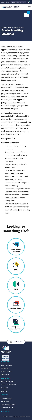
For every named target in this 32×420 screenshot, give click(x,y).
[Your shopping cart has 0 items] (28, 2)
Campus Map (5, 375)
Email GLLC (4, 388)
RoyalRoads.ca (5, 2)
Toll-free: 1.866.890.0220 (8, 385)
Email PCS (4, 391)
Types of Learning (6, 398)
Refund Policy (5, 401)
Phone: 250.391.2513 (7, 382)
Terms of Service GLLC (7, 408)
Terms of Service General (8, 405)
